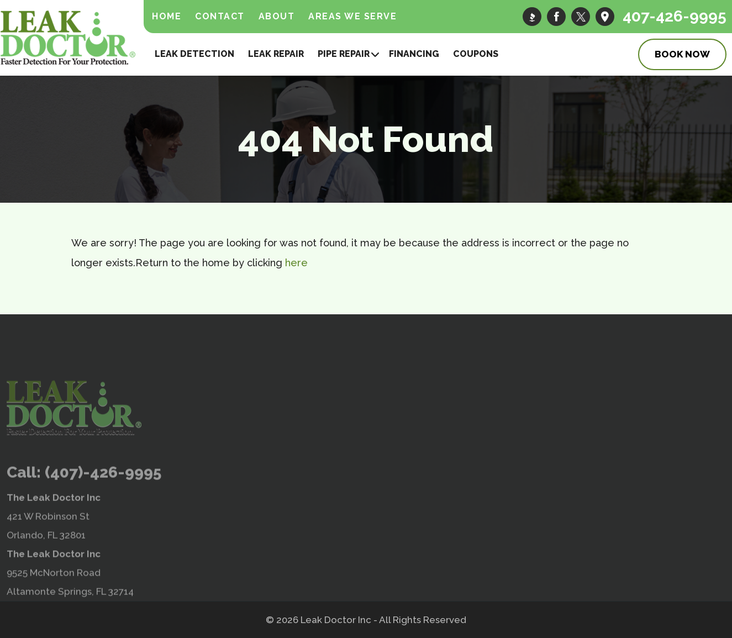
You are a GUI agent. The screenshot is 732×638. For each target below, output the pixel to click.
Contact (220, 16)
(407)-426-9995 (103, 497)
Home (166, 16)
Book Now (682, 54)
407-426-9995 (674, 16)
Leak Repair (276, 54)
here (296, 262)
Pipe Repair (344, 54)
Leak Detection (194, 54)
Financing (414, 54)
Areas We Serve (352, 16)
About (277, 16)
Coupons (475, 54)
